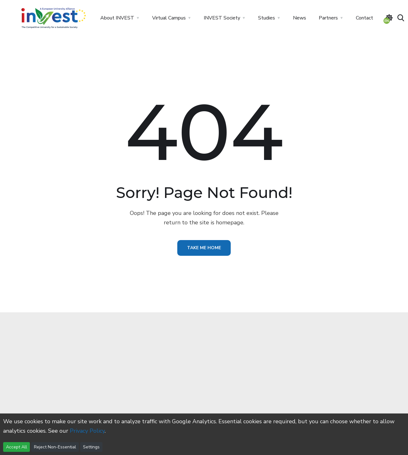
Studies (266, 17)
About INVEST (117, 17)
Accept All (16, 447)
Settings (91, 447)
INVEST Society (222, 17)
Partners (328, 17)
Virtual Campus (169, 17)
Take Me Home (204, 248)
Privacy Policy (87, 431)
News (299, 17)
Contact (364, 17)
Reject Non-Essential (55, 447)
